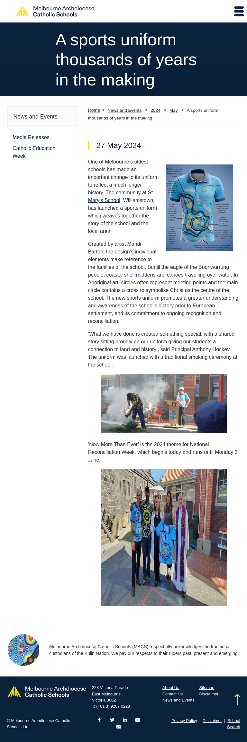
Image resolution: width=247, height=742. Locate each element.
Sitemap (206, 687)
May (173, 110)
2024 (155, 110)
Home (94, 110)
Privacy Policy (184, 720)
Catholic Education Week (34, 152)
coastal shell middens (131, 275)
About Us (170, 687)
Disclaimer (208, 694)
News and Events (124, 110)
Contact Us (172, 694)
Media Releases (31, 137)
